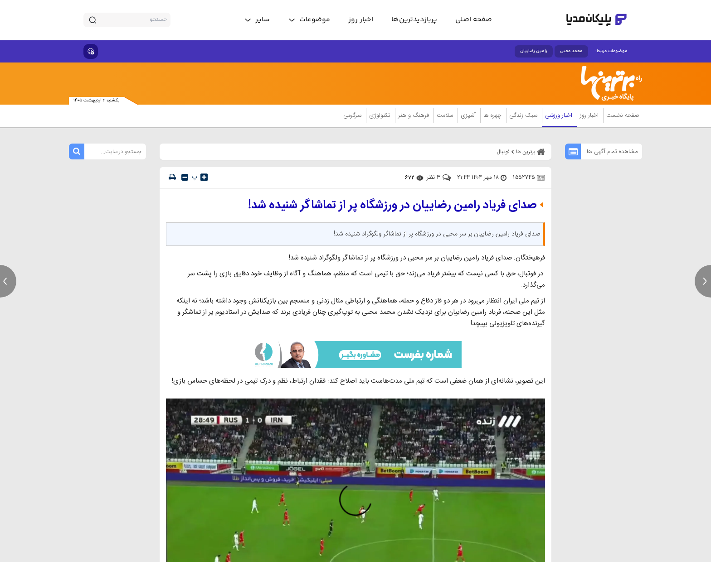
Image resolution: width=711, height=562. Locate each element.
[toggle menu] (309, 19)
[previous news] (8, 281)
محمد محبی (571, 51)
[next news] (703, 281)
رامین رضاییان (533, 51)
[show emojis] (90, 51)
